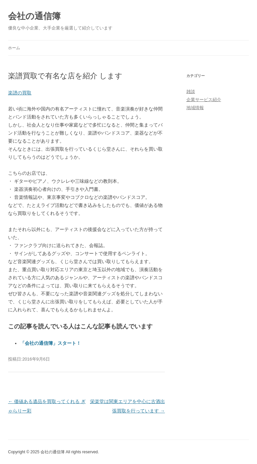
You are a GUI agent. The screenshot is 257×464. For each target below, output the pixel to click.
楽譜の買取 (19, 92)
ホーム (14, 48)
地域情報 (195, 107)
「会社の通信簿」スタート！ (50, 343)
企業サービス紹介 (203, 99)
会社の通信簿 (34, 16)
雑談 (190, 91)
